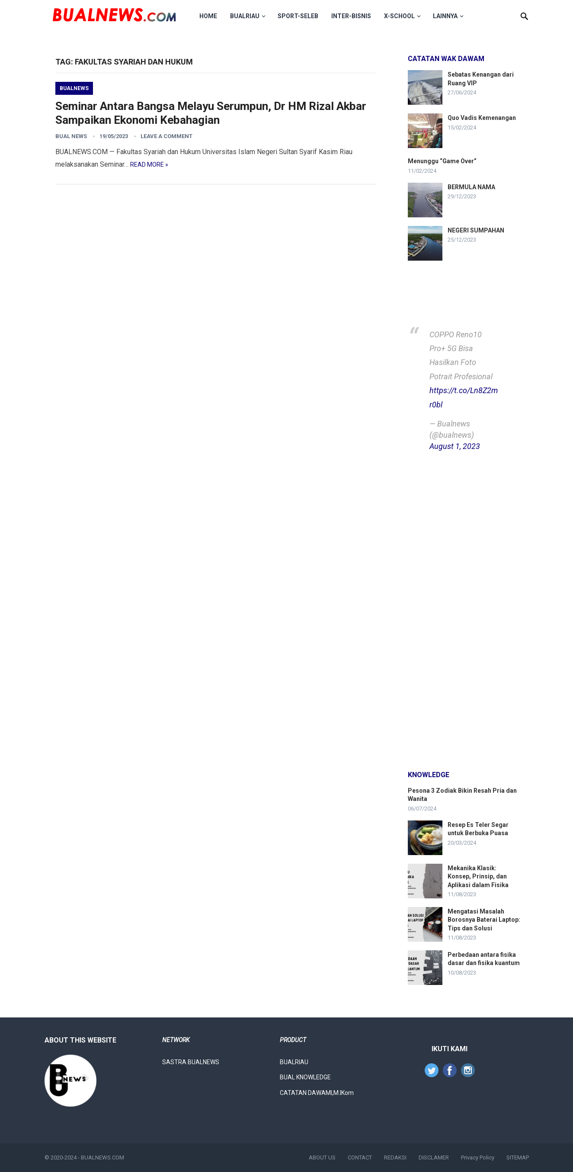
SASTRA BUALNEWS (190, 1062)
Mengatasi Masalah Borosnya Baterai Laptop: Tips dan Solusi (484, 919)
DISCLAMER (434, 1157)
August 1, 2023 (454, 446)
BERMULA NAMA (471, 187)
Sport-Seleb (300, 16)
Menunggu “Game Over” (442, 161)
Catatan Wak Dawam (446, 59)
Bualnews (74, 88)
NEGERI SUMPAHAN (476, 230)
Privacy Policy (477, 1157)
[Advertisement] (464, 612)
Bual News (71, 136)
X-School (402, 16)
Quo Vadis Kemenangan (482, 117)
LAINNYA (447, 16)
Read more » (149, 164)
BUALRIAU (247, 16)
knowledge (428, 775)
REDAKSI (395, 1157)
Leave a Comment (166, 136)
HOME (211, 16)
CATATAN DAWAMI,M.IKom (317, 1092)
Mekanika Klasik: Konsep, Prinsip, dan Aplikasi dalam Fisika (478, 876)
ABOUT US (322, 1157)
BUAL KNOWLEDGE (305, 1077)
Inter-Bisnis (354, 16)
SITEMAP (517, 1157)
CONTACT (360, 1157)
